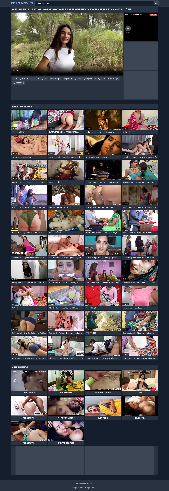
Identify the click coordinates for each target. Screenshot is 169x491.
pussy (36, 78)
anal (79, 78)
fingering (20, 83)
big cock (101, 78)
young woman (22, 78)
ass (45, 78)
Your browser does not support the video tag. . (67, 44)
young (69, 78)
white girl (114, 78)
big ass (89, 78)
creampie (56, 78)
